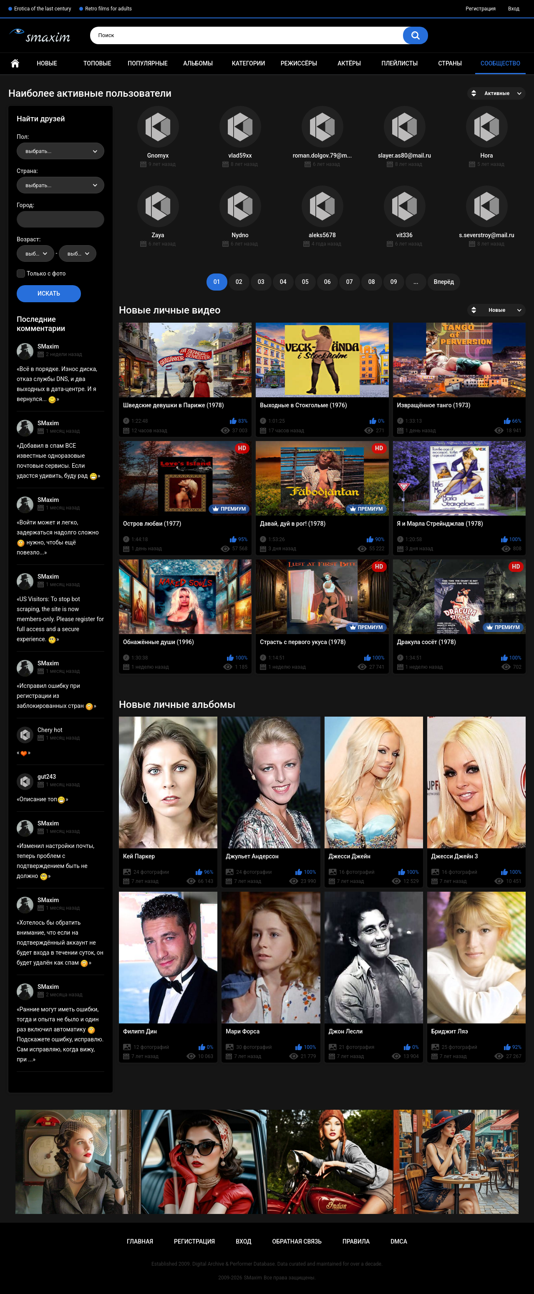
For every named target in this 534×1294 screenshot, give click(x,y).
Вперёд (444, 281)
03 (261, 281)
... (415, 281)
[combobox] (60, 151)
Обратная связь (297, 1241)
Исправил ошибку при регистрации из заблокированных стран (55, 695)
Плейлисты (399, 63)
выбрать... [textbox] (38, 151)
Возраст (28, 239)
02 (239, 281)
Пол (22, 136)
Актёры (349, 63)
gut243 (47, 776)
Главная (15, 63)
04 (283, 281)
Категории (248, 63)
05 (305, 281)
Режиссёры (299, 63)
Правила (356, 1241)
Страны (450, 63)
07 (349, 281)
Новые (47, 63)
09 (393, 281)
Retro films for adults (108, 9)
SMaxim (48, 346)
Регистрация (481, 9)
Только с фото (46, 273)
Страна (26, 171)
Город (25, 205)
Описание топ (42, 799)
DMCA (398, 1241)
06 (327, 281)
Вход (513, 9)
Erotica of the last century (42, 9)
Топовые (97, 63)
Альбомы (198, 63)
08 (371, 281)
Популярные (147, 63)
